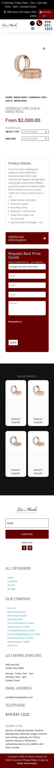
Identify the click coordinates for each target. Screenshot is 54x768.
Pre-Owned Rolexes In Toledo (21, 630)
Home (8, 97)
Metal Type (12, 131)
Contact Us (47, 13)
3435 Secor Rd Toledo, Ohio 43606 (21, 13)
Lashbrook (12, 581)
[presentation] (30, 330)
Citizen (10, 577)
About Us (11, 608)
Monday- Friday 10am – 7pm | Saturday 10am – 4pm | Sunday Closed (26, 4)
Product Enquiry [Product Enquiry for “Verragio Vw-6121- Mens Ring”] (38, 472)
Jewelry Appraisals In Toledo (20, 638)
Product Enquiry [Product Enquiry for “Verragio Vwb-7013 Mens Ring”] (15, 472)
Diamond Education (16, 611)
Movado (11, 585)
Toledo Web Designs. (27, 763)
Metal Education (15, 619)
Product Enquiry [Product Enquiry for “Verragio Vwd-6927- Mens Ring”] (15, 421)
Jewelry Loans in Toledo (18, 626)
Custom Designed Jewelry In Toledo (23, 634)
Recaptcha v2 (15, 321)
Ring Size (11, 138)
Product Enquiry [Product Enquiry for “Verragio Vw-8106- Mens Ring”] (38, 421)
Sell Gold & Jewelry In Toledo (20, 623)
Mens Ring (20, 97)
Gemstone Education (17, 615)
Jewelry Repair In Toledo (18, 641)
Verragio (11, 588)
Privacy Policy (30, 760)
